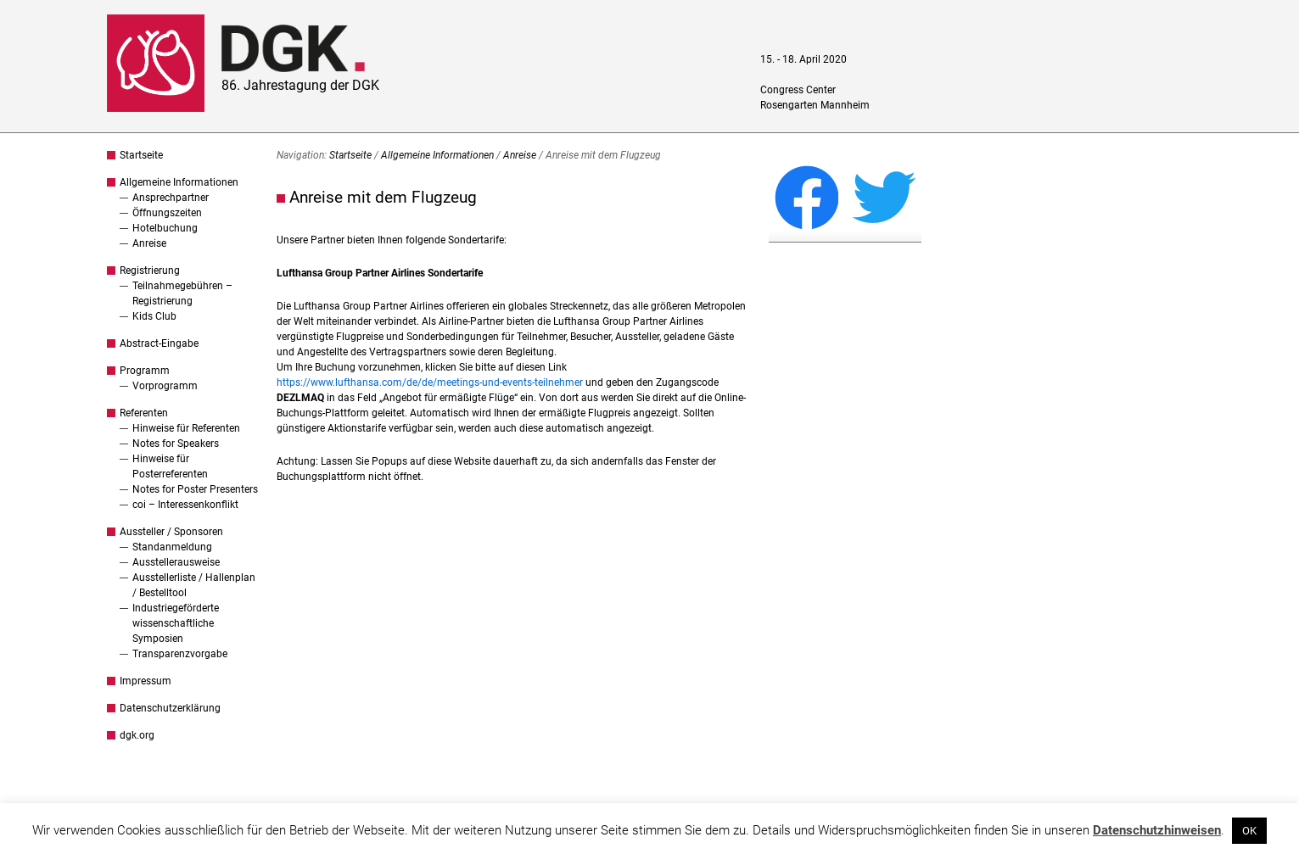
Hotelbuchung (165, 228)
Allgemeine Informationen (179, 182)
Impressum (145, 681)
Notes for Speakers (175, 443)
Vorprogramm (165, 386)
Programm (145, 371)
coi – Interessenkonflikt (185, 505)
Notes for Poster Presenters (195, 489)
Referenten (144, 413)
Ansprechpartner (170, 198)
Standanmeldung (172, 547)
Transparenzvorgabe (179, 654)
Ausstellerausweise (176, 562)
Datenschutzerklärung (170, 708)
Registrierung (150, 270)
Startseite (141, 155)
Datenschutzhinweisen (1157, 830)
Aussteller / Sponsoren (171, 532)
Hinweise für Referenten (186, 428)
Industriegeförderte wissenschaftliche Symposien (175, 623)
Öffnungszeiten (167, 213)
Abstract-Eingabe (159, 343)
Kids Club (154, 316)
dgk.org (137, 735)
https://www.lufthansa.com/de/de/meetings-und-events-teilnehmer (430, 382)
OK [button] (1249, 830)
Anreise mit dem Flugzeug (383, 197)
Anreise (149, 243)
